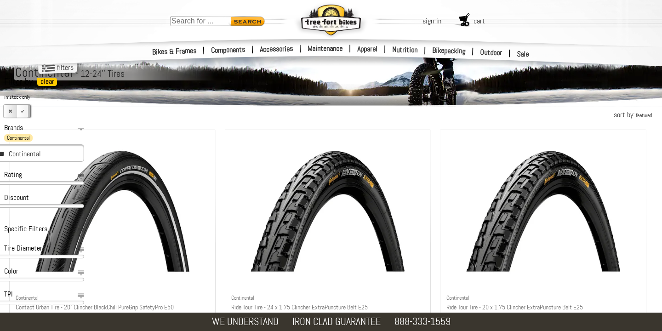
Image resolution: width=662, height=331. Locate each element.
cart (479, 21)
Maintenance (325, 48)
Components (228, 50)
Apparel (367, 49)
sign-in (431, 21)
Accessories (276, 49)
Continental (25, 154)
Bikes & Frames (174, 51)
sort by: (633, 115)
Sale (523, 54)
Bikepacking (449, 51)
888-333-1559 (422, 321)
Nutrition (404, 50)
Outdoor (491, 52)
